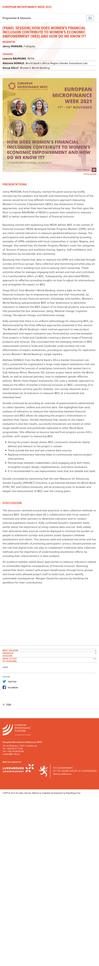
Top (8, 705)
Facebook (13, 687)
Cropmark (46, 793)
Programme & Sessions (17, 18)
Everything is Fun (73, 793)
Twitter (12, 681)
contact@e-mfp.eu (11, 754)
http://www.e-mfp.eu (49, 730)
